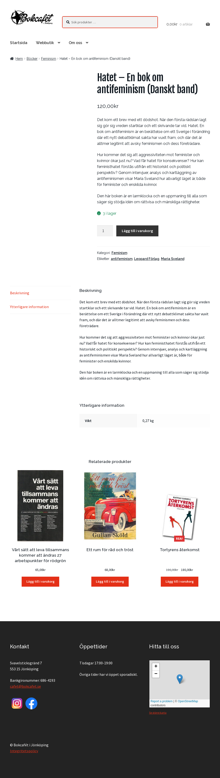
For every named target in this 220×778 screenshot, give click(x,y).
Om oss (75, 43)
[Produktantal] (105, 230)
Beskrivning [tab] (19, 292)
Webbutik (45, 43)
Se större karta (157, 712)
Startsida (18, 43)
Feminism (48, 59)
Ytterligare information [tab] (29, 306)
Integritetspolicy (24, 750)
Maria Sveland (172, 259)
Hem (19, 59)
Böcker (32, 59)
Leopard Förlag (146, 259)
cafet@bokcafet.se (25, 686)
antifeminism (121, 259)
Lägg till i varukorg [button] (40, 581)
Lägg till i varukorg (137, 230)
